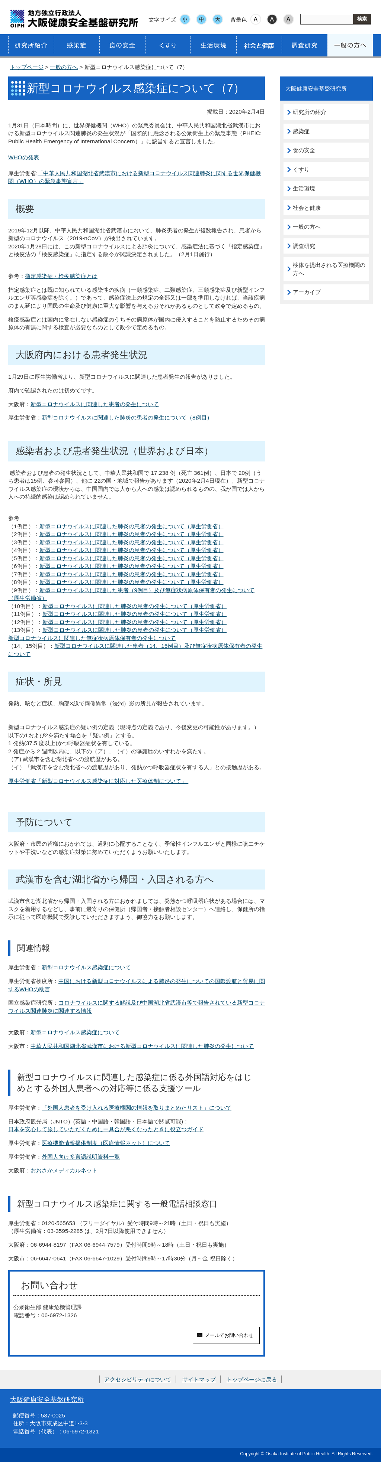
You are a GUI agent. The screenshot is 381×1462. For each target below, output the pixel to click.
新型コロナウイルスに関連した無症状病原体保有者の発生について (92, 638)
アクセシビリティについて (137, 1379)
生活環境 (304, 188)
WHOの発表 (23, 157)
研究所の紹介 (309, 112)
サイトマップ (199, 1379)
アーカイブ (307, 292)
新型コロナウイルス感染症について (86, 967)
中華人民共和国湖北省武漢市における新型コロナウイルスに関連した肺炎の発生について (142, 1046)
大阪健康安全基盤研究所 (47, 1399)
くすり (301, 169)
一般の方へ (64, 67)
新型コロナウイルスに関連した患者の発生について (95, 404)
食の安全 (304, 150)
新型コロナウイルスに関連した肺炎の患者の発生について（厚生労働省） (131, 526)
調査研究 (304, 246)
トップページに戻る (252, 1379)
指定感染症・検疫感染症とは (61, 276)
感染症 (301, 131)
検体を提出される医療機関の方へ (329, 269)
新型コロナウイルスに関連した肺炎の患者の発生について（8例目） (127, 417)
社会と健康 (307, 208)
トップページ (27, 67)
